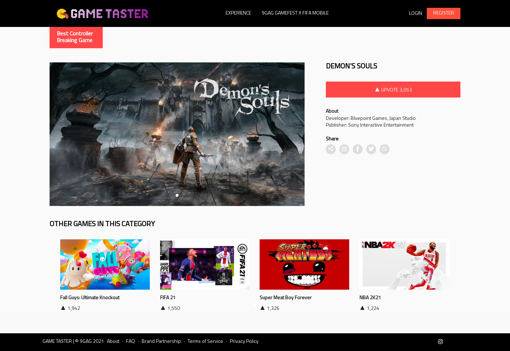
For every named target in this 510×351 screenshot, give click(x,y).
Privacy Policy (244, 341)
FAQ (130, 341)
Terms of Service (205, 341)
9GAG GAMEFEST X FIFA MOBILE (295, 13)
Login (415, 13)
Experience (238, 13)
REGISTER (443, 13)
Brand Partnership (161, 341)
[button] (177, 195)
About (113, 341)
